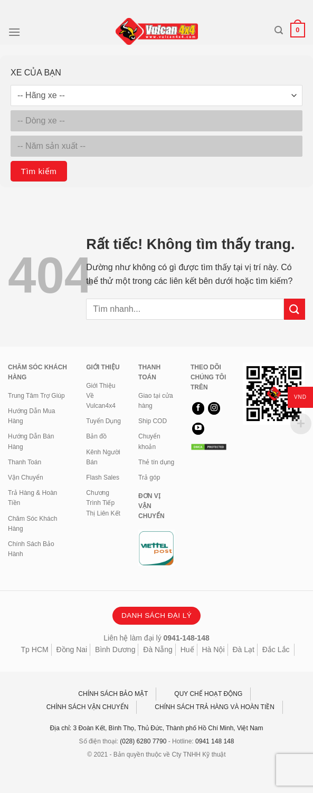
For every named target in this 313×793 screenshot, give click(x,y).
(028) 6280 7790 (143, 741)
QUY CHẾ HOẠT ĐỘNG (208, 694)
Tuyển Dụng (103, 421)
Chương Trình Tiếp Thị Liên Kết (103, 503)
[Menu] (14, 32)
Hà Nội (213, 649)
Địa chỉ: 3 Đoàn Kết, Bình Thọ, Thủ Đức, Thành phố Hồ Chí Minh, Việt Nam (156, 728)
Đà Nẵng (157, 649)
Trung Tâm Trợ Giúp (36, 395)
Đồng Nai (72, 649)
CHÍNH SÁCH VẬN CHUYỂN (87, 707)
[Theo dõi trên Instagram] (214, 408)
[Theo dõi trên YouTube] (198, 429)
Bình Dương (115, 649)
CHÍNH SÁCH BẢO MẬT (113, 694)
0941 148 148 (214, 741)
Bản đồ (96, 436)
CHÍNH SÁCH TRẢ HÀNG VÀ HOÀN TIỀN (214, 707)
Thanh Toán (24, 462)
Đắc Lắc (276, 649)
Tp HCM (35, 649)
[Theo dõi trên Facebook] (198, 408)
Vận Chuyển (25, 477)
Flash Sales (102, 477)
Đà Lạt (243, 649)
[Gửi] (294, 309)
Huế (187, 649)
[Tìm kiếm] (278, 30)
